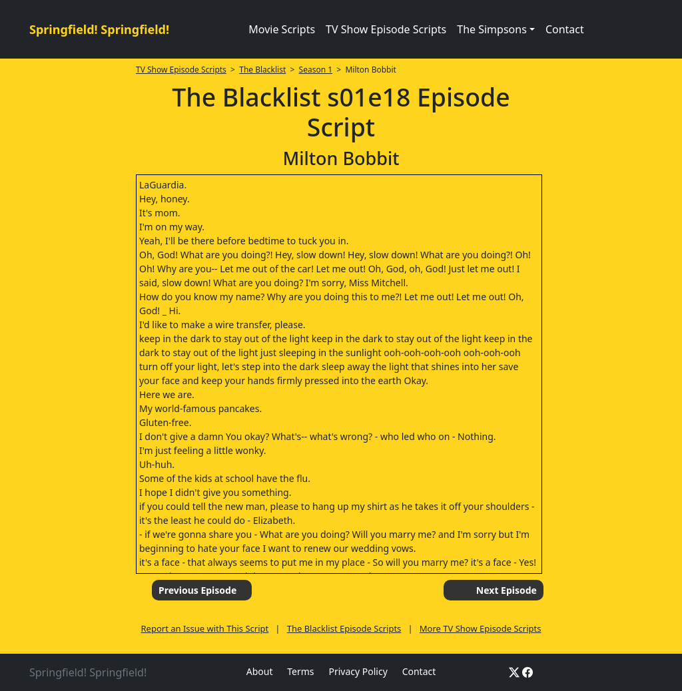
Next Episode (506, 590)
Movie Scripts (281, 29)
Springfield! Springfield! (99, 29)
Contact (564, 29)
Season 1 (316, 69)
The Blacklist (262, 69)
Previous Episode (197, 590)
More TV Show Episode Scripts (480, 628)
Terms (300, 671)
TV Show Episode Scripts (386, 29)
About (259, 671)
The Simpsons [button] (492, 29)
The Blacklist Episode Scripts (344, 628)
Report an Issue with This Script (205, 628)
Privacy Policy (357, 671)
